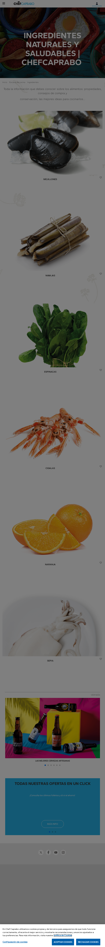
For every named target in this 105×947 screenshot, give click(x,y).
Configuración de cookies (15, 943)
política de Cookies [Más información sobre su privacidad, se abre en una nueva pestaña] (63, 937)
